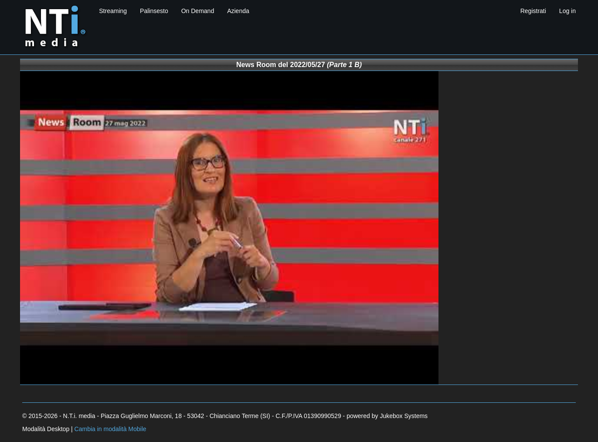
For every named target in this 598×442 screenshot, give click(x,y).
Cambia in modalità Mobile (110, 428)
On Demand (197, 10)
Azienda (238, 10)
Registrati (533, 10)
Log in (567, 10)
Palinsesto (154, 10)
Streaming (113, 10)
